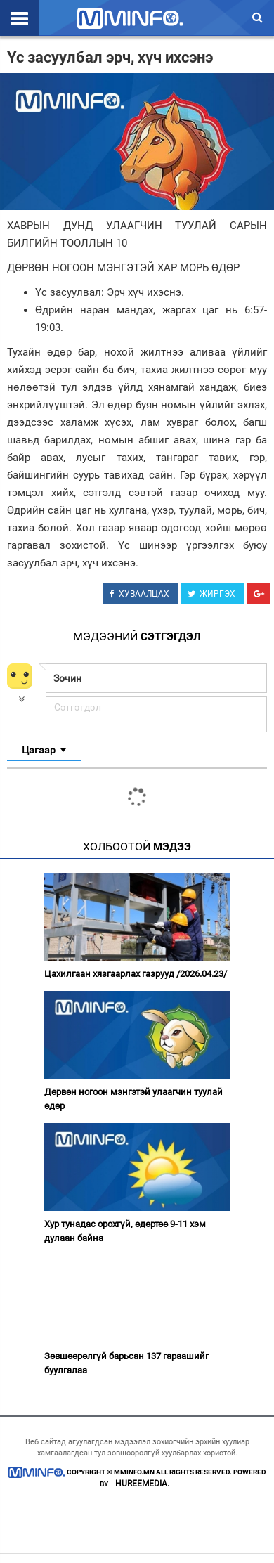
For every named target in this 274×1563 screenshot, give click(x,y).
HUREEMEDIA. (142, 1484)
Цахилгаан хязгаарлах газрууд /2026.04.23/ (135, 973)
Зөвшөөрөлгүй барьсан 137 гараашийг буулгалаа (126, 1363)
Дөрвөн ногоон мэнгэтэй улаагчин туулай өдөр (133, 1099)
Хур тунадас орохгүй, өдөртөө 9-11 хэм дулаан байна (125, 1231)
